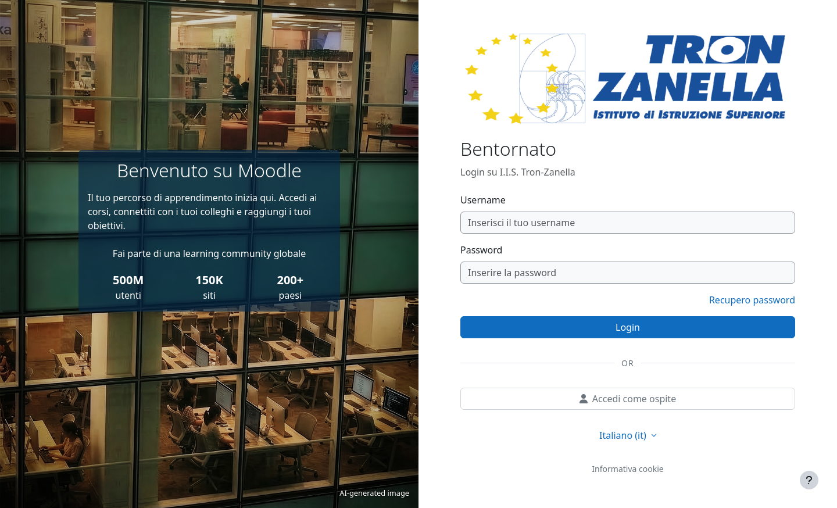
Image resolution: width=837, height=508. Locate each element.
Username (483, 200)
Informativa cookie (627, 468)
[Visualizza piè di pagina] (809, 480)
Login (628, 327)
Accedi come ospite (628, 398)
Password (481, 250)
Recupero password (752, 300)
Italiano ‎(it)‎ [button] (624, 435)
